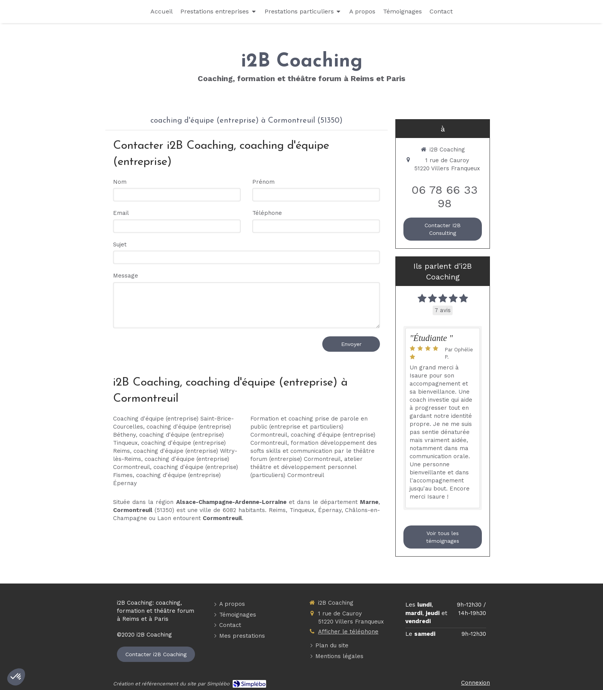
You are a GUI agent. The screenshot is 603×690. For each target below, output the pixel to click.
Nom (120, 181)
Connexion (475, 682)
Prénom (263, 181)
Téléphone (267, 212)
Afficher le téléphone (348, 631)
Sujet (120, 244)
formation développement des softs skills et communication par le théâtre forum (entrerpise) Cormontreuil (313, 450)
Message (125, 275)
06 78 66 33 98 (444, 196)
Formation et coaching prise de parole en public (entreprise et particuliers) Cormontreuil (309, 426)
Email (121, 212)
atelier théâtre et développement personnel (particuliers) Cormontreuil (306, 467)
